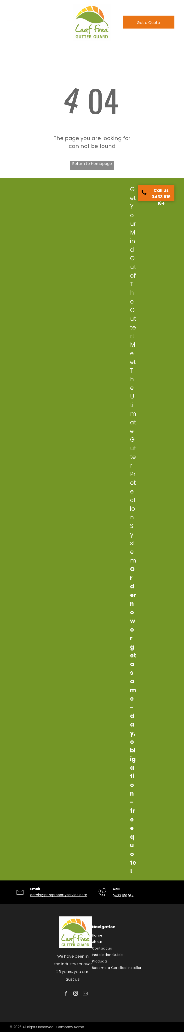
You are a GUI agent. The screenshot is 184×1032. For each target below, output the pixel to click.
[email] (85, 994)
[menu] (10, 22)
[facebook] (66, 994)
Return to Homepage (92, 163)
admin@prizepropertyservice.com (58, 894)
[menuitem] (131, 935)
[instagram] (75, 994)
